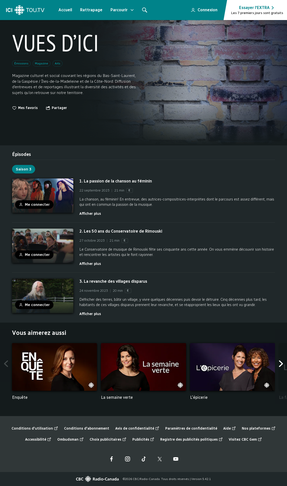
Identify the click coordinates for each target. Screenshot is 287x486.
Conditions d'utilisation (35, 428)
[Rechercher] (145, 10)
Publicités (143, 439)
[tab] (21, 154)
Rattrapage (91, 10)
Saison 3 (23, 169)
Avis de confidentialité (137, 428)
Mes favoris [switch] (25, 108)
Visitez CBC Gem (245, 439)
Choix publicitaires (108, 439)
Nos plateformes (258, 428)
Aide (229, 428)
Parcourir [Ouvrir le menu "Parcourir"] (122, 10)
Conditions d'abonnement (86, 428)
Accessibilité (38, 439)
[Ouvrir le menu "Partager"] (56, 108)
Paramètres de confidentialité (191, 428)
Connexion (202, 9)
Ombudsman (70, 439)
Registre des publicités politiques (191, 439)
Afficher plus (90, 213)
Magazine (41, 63)
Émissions (21, 63)
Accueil (65, 10)
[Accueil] (25, 10)
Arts (57, 63)
